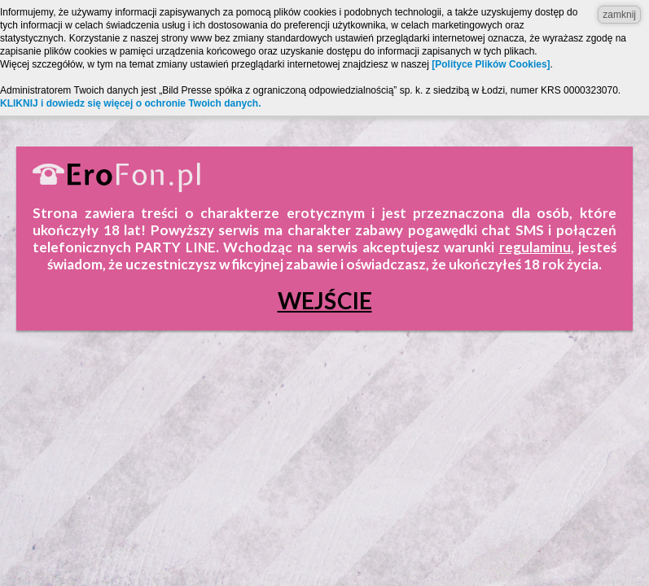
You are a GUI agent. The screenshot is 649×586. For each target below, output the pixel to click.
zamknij (619, 14)
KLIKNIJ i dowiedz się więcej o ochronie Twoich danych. (130, 103)
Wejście (325, 300)
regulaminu (535, 247)
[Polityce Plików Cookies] (491, 64)
